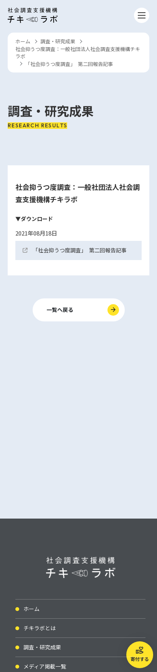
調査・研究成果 (57, 41)
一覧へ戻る (59, 309)
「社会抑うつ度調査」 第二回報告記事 (80, 250)
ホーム (22, 41)
